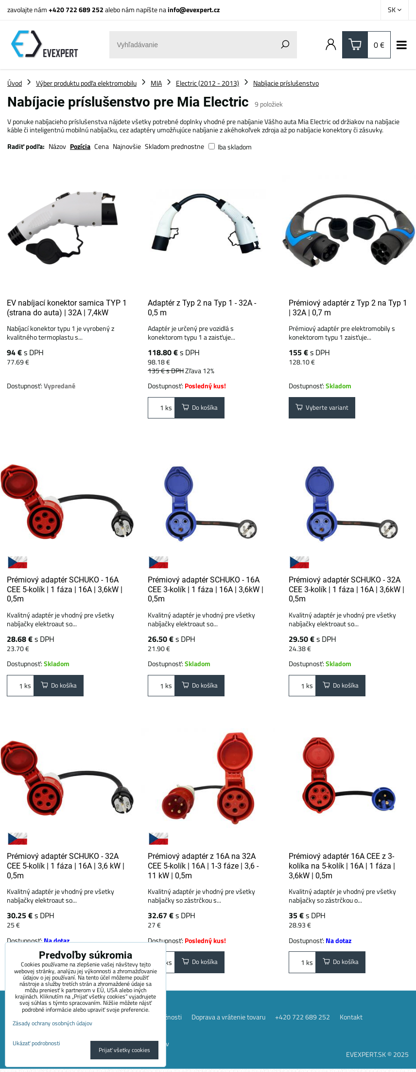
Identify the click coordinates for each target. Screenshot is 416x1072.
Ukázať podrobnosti (36, 1043)
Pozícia (80, 146)
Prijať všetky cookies (124, 1049)
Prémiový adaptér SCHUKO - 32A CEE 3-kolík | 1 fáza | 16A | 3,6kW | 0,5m (346, 589)
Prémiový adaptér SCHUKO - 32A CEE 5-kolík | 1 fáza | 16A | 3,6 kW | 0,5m (65, 867)
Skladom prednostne (174, 146)
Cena (101, 146)
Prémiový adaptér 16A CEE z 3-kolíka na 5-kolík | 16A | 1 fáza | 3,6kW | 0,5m (342, 867)
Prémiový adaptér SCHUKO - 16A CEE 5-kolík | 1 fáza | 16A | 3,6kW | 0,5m (64, 589)
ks (161, 408)
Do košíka (201, 408)
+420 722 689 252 (76, 9)
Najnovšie (127, 146)
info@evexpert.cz (194, 9)
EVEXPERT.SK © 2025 (377, 1057)
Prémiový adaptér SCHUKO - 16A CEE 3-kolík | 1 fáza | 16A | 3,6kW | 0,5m (205, 589)
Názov (57, 146)
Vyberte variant (323, 408)
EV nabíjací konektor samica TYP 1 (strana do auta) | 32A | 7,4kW (67, 307)
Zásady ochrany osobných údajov (52, 1023)
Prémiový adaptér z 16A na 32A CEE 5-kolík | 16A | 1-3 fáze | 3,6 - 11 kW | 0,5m (203, 867)
